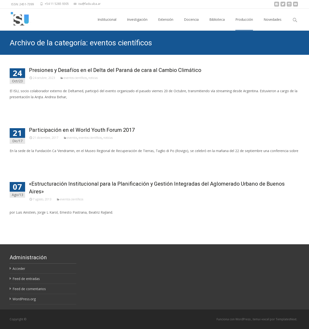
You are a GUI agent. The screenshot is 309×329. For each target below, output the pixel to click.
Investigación (137, 23)
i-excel (265, 319)
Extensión (165, 23)
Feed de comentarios (29, 289)
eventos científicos (75, 78)
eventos (72, 138)
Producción (244, 23)
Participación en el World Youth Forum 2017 (82, 130)
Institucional (107, 23)
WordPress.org (24, 299)
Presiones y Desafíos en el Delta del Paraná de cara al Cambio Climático (115, 70)
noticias (93, 78)
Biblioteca (217, 23)
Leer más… (19, 106)
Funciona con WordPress (234, 319)
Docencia (191, 23)
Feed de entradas (26, 278)
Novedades (272, 23)
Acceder (19, 268)
